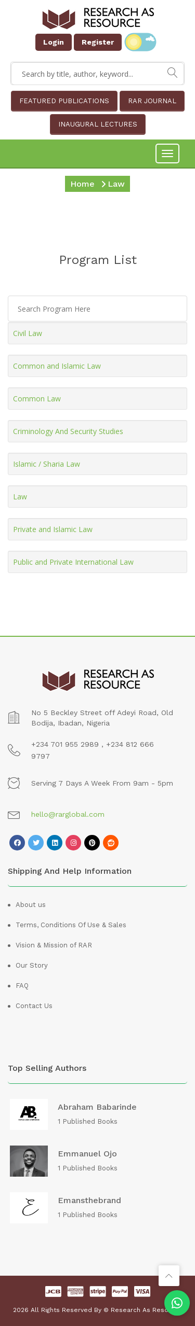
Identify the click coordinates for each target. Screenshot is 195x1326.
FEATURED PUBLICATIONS (64, 101)
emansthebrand (89, 1200)
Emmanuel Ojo (87, 1154)
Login (53, 42)
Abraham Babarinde (97, 1107)
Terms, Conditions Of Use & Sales (71, 925)
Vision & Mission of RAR (54, 945)
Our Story (32, 965)
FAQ (22, 985)
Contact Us (34, 1006)
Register (98, 42)
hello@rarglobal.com (68, 814)
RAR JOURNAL (152, 101)
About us (31, 905)
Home (82, 184)
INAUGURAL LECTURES (97, 124)
